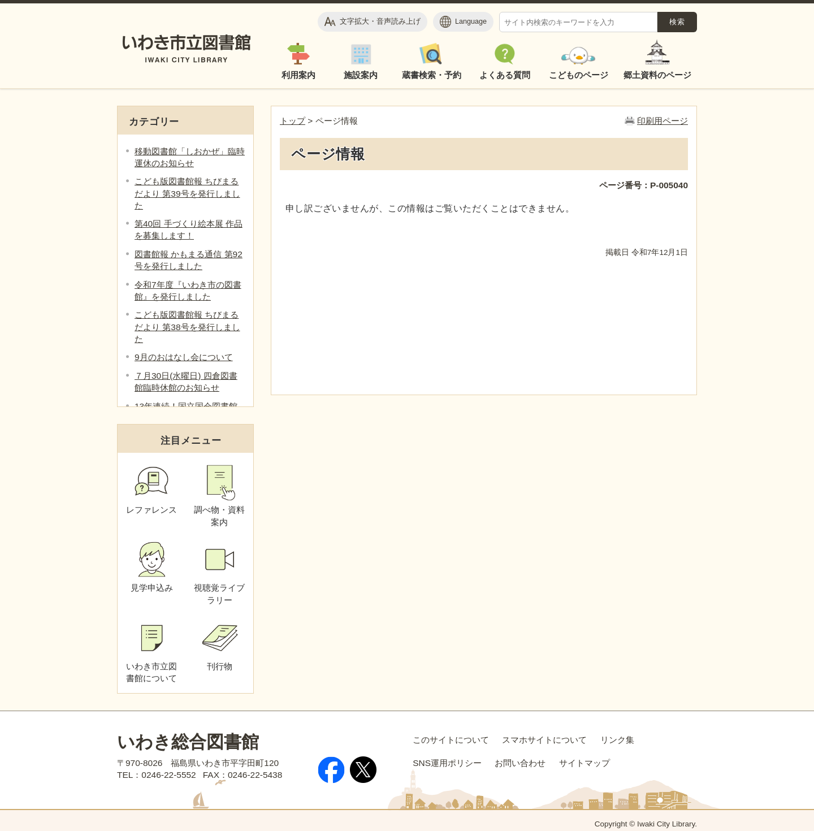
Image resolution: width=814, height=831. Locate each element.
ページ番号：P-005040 (643, 185)
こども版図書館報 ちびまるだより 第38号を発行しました (187, 326)
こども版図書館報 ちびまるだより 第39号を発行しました (187, 193)
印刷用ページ (662, 120)
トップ (292, 120)
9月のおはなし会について (184, 357)
